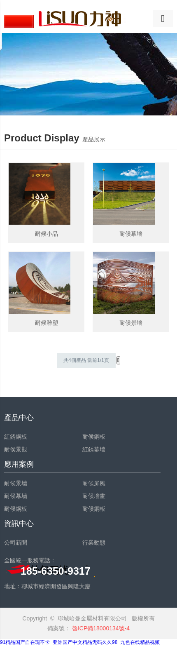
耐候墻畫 (93, 496)
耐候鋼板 (15, 508)
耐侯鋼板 (93, 436)
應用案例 (19, 464)
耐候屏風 (93, 483)
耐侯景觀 (15, 449)
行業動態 (93, 542)
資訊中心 (19, 523)
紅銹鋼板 (15, 436)
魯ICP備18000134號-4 (100, 628)
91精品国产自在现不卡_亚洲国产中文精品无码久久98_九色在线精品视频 (80, 642)
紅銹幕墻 (93, 449)
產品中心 (19, 417)
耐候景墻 (15, 483)
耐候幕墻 (15, 496)
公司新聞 (15, 542)
